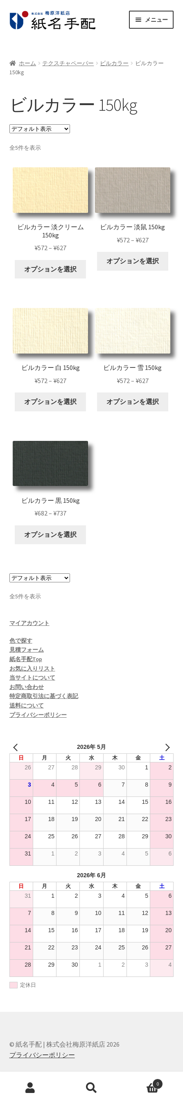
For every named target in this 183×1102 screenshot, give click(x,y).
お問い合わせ (26, 687)
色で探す (20, 640)
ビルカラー (114, 63)
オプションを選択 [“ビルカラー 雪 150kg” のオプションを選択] (132, 401)
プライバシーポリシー (38, 715)
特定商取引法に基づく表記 (43, 696)
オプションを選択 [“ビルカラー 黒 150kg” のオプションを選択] (50, 534)
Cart (142, 1082)
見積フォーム (26, 649)
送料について (26, 705)
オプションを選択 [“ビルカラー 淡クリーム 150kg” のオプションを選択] (50, 269)
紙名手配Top (25, 659)
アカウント (30, 1088)
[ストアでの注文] (39, 128)
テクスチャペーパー (68, 63)
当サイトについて (32, 677)
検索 (91, 1088)
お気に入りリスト (32, 668)
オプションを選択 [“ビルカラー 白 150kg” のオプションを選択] (50, 401)
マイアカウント (29, 623)
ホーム (27, 63)
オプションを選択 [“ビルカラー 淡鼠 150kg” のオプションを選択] (132, 261)
